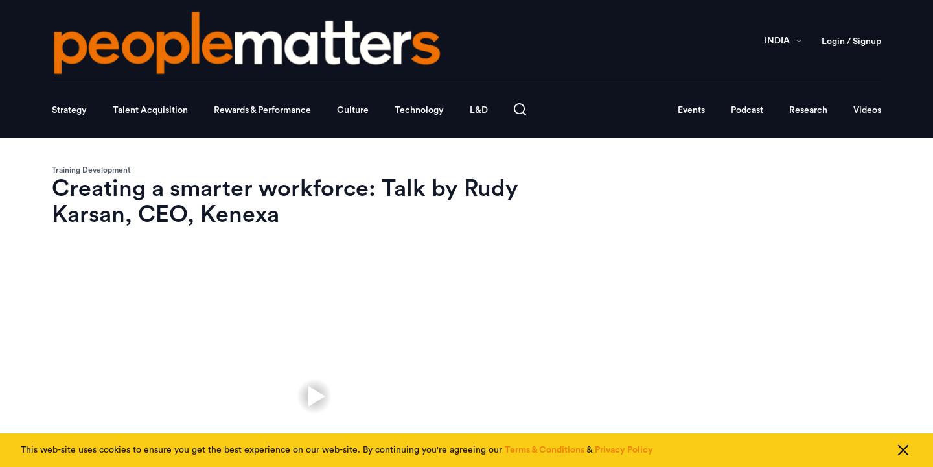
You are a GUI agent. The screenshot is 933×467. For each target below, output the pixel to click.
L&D (479, 110)
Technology (419, 110)
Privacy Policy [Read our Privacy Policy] (624, 450)
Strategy (69, 110)
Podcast (747, 110)
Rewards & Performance (262, 110)
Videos (867, 110)
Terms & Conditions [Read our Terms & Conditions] (544, 450)
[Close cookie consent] (903, 450)
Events (691, 110)
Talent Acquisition (150, 110)
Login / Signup (851, 41)
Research (808, 110)
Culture (353, 110)
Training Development (91, 170)
